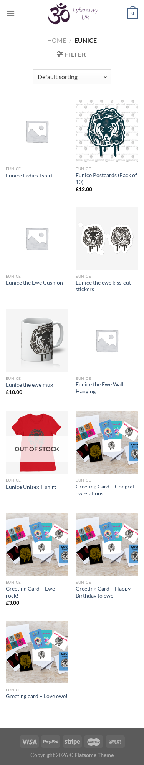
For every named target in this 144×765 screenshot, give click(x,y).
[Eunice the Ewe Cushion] (37, 238)
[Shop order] (72, 76)
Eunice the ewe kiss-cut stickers (103, 286)
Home (56, 40)
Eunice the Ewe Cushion (34, 283)
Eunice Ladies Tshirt (29, 175)
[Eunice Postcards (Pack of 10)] (107, 131)
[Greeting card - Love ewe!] (37, 652)
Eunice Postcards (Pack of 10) (106, 178)
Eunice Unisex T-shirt (31, 487)
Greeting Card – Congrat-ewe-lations (106, 490)
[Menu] (10, 13)
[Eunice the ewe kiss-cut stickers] (107, 238)
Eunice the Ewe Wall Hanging (100, 387)
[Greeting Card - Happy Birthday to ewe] (107, 544)
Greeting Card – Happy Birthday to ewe (103, 592)
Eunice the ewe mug (29, 385)
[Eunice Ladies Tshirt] (37, 131)
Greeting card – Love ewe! (37, 696)
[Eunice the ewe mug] (37, 340)
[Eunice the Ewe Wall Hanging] (107, 340)
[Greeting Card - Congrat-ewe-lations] (107, 442)
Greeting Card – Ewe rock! (30, 592)
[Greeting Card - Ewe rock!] (37, 544)
